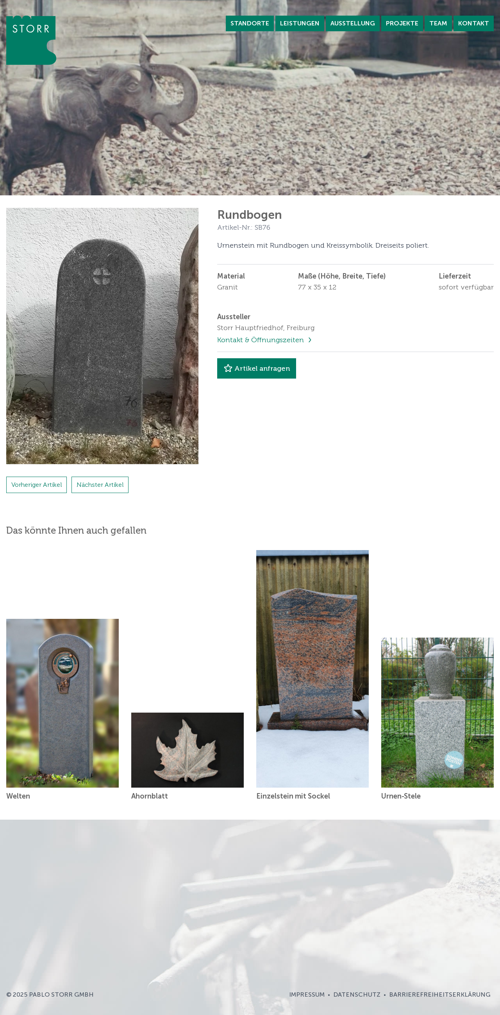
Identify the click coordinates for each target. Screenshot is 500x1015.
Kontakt (473, 23)
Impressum (307, 994)
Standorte (249, 23)
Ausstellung (352, 23)
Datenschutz (356, 994)
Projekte (402, 23)
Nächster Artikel (100, 484)
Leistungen (300, 23)
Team (438, 23)
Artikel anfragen (256, 368)
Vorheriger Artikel (36, 484)
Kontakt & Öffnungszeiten (261, 340)
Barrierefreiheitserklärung (440, 994)
